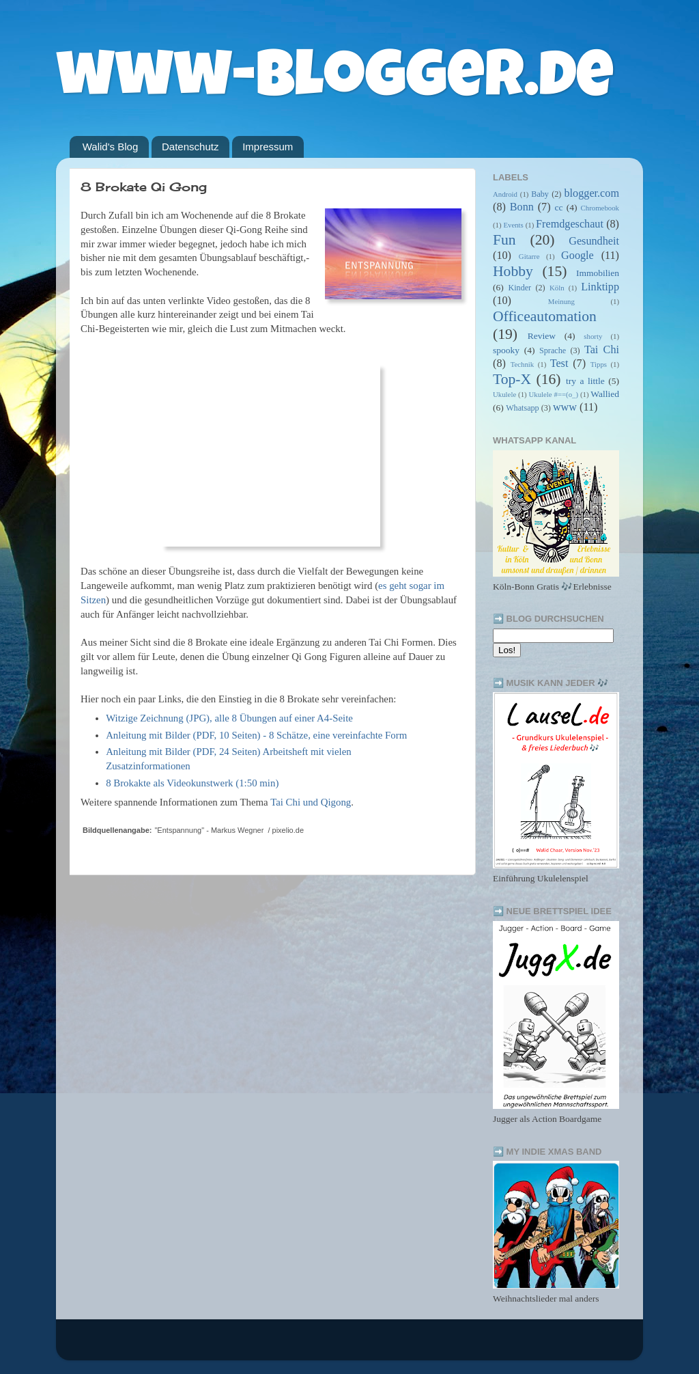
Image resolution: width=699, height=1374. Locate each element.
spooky (506, 350)
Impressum (267, 146)
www (565, 407)
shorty (593, 336)
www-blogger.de (335, 81)
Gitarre (529, 256)
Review (542, 336)
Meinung (561, 301)
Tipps (598, 364)
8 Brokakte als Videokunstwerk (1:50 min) (192, 783)
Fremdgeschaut (569, 224)
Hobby (513, 271)
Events (513, 225)
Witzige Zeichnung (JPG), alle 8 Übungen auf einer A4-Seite (229, 718)
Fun (504, 240)
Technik (522, 364)
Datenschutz (190, 146)
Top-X (512, 379)
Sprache (552, 350)
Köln (557, 288)
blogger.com (592, 193)
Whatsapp (522, 408)
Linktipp (600, 287)
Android (505, 194)
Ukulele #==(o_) (553, 394)
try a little (585, 381)
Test (559, 363)
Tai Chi (601, 350)
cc (558, 207)
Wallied (604, 394)
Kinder (519, 287)
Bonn (522, 207)
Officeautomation (545, 316)
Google (577, 255)
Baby (540, 194)
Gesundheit (594, 241)
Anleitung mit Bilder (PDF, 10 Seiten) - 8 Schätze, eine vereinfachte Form (256, 735)
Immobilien (597, 273)
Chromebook (600, 208)
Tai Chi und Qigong (310, 802)
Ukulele (504, 394)
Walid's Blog (111, 146)
